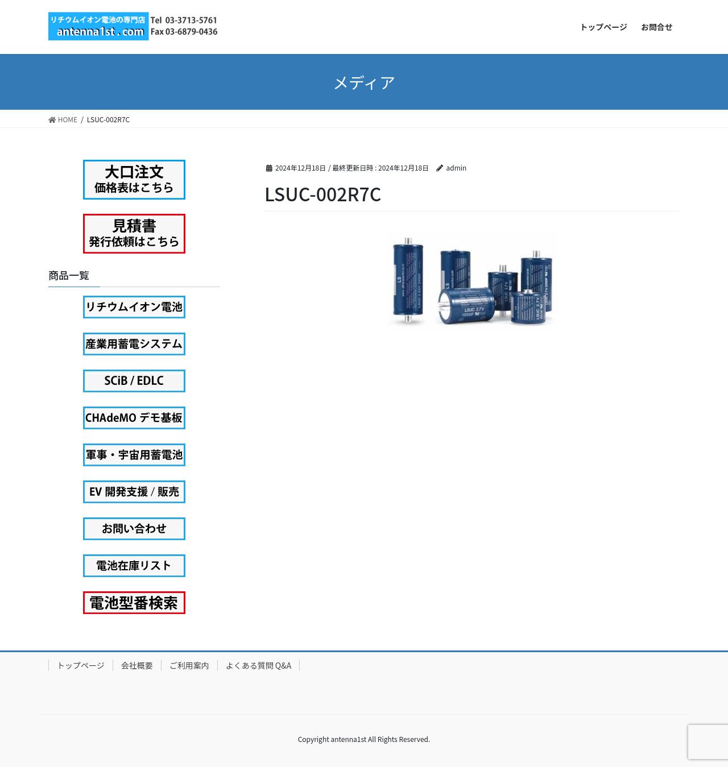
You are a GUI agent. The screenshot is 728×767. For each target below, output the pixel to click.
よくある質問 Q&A (259, 665)
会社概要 (137, 665)
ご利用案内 (189, 665)
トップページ (81, 665)
